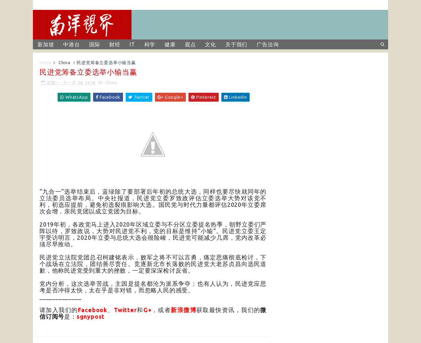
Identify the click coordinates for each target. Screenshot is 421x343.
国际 (94, 44)
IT (132, 44)
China (64, 62)
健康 (170, 44)
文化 (210, 44)
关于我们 (236, 44)
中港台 (71, 44)
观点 (190, 44)
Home (45, 62)
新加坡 (45, 44)
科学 (150, 44)
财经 (114, 44)
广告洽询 (268, 44)
